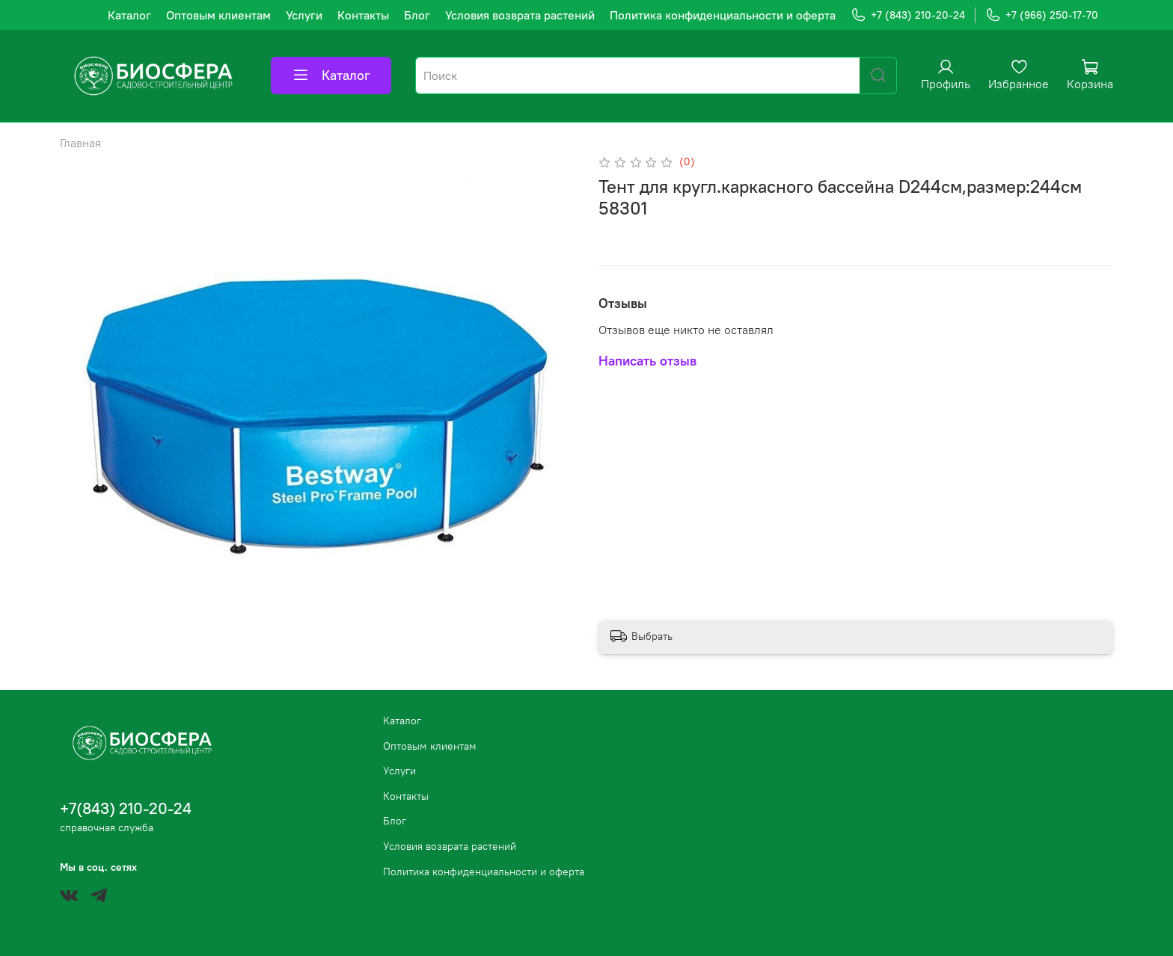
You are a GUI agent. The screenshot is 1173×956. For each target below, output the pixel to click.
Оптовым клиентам (218, 14)
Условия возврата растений (520, 14)
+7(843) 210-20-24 (126, 808)
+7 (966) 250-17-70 (1041, 15)
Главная (80, 142)
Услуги (304, 14)
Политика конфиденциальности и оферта (723, 14)
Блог (417, 14)
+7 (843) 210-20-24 (908, 15)
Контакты (363, 14)
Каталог (129, 14)
